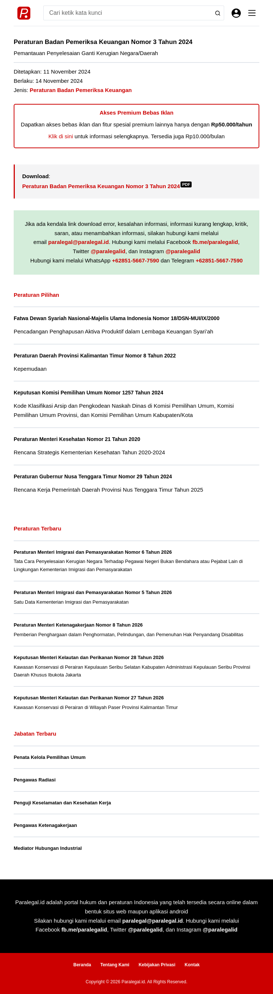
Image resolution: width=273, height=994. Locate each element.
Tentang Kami (114, 964)
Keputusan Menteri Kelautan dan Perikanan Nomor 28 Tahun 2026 (89, 657)
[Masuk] (236, 13)
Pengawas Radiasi (34, 780)
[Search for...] (126, 13)
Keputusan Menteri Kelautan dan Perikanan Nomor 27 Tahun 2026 (89, 697)
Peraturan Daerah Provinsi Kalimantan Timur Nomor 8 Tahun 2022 (98, 356)
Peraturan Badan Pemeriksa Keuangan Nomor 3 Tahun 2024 (107, 186)
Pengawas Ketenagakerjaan (45, 825)
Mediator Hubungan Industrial (48, 848)
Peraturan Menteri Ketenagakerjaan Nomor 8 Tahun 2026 (78, 625)
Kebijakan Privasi (157, 964)
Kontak (192, 964)
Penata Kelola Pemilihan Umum (49, 757)
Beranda (82, 964)
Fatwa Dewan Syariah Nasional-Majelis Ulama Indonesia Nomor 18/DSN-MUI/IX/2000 (121, 318)
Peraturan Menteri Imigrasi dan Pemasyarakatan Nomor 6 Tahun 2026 (93, 552)
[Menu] (252, 13)
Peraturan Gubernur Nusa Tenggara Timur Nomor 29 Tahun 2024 (96, 476)
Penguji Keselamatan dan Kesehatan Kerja (62, 802)
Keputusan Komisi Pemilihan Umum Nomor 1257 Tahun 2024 (92, 393)
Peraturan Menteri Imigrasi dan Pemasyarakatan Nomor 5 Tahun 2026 (93, 592)
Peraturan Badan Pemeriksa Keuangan (81, 90)
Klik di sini (60, 136)
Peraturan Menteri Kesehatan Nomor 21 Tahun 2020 (80, 439)
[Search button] (216, 13)
